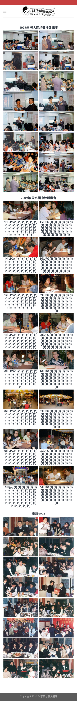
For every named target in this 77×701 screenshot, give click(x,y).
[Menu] (5, 11)
